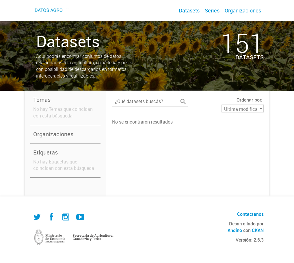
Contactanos (250, 214)
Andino (235, 230)
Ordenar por (249, 100)
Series (212, 10)
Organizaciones (243, 10)
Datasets (189, 10)
